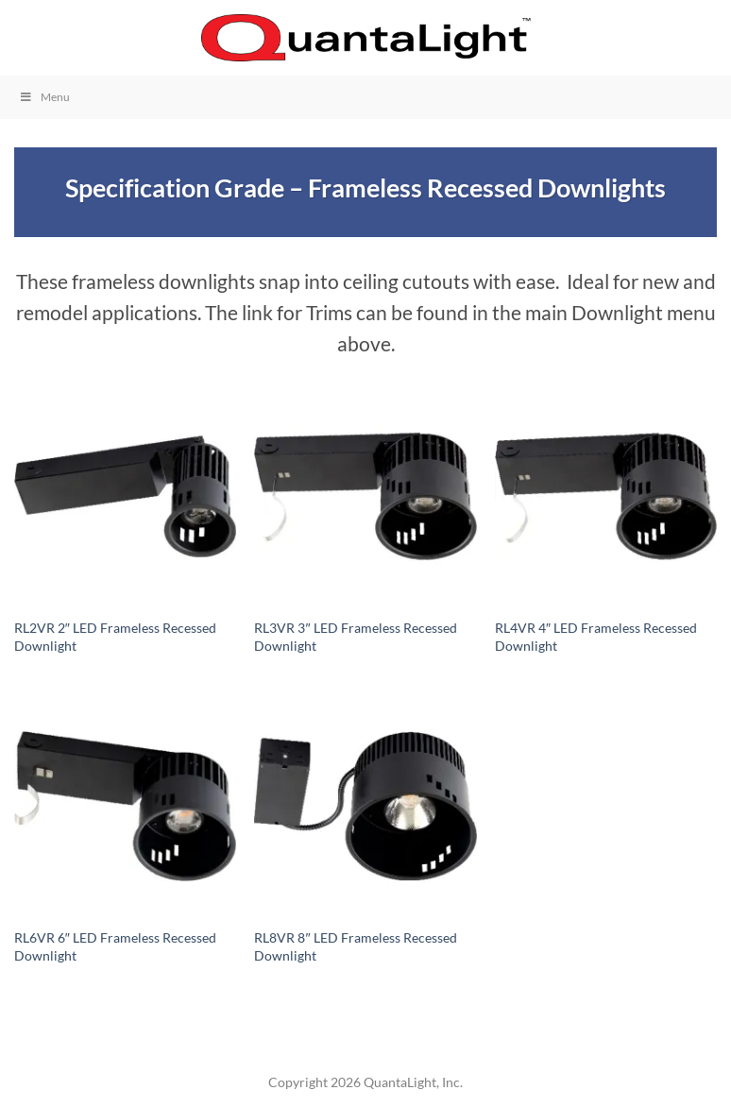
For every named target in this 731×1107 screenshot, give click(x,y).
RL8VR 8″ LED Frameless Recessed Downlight (355, 946)
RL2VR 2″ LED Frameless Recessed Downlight (115, 637)
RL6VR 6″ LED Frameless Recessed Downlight (115, 946)
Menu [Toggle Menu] (44, 97)
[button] (25, 37)
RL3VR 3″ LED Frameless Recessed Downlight (355, 637)
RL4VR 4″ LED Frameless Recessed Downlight (596, 637)
